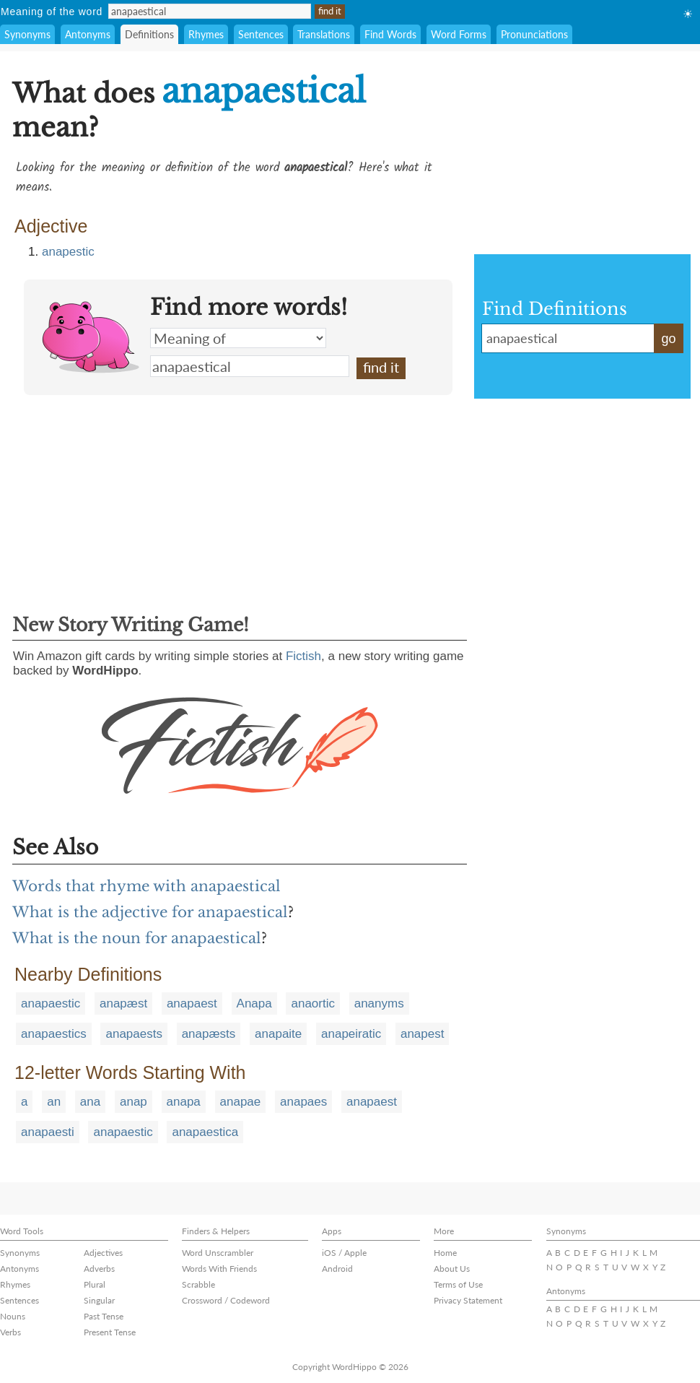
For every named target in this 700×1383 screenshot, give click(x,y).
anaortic (312, 1003)
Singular (99, 1300)
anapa (184, 1102)
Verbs (10, 1332)
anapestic (68, 252)
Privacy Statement (468, 1300)
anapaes (303, 1102)
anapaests (133, 1034)
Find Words (390, 34)
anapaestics (54, 1034)
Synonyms (27, 34)
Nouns (12, 1316)
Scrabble (198, 1284)
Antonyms (87, 34)
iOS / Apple (344, 1252)
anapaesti (47, 1132)
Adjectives (103, 1252)
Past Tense (103, 1316)
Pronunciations (534, 34)
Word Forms (458, 34)
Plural (94, 1284)
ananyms (379, 1003)
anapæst (123, 1003)
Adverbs (99, 1268)
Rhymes (206, 34)
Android (337, 1268)
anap (133, 1102)
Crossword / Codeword (226, 1300)
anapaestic (50, 1003)
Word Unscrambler (217, 1252)
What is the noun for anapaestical (136, 938)
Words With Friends (219, 1268)
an (54, 1102)
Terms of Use (458, 1284)
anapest (423, 1034)
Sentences (261, 34)
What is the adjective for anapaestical (150, 912)
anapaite (278, 1034)
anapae (240, 1102)
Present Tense (110, 1332)
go (668, 338)
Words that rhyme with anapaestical (146, 886)
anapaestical (249, 366)
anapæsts (209, 1034)
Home (445, 1252)
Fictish (303, 656)
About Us (452, 1268)
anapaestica (205, 1132)
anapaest (192, 1003)
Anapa (254, 1003)
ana (90, 1102)
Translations (323, 34)
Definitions (149, 34)
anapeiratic (351, 1034)
